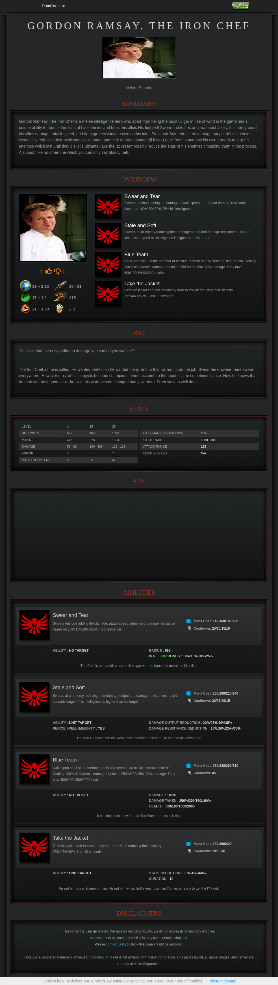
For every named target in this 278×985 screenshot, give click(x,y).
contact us (113, 944)
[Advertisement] (139, 535)
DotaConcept (53, 6)
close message (223, 981)
